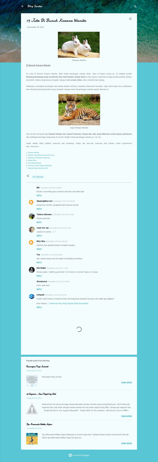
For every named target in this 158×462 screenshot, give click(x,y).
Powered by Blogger (79, 455)
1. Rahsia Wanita (33, 152)
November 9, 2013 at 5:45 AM (64, 201)
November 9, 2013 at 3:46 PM (55, 295)
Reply (39, 196)
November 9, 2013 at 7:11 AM (57, 268)
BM (38, 188)
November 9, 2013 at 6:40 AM (56, 241)
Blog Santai (34, 6)
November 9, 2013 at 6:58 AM (51, 255)
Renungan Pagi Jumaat (37, 366)
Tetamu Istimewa (44, 214)
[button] (130, 19)
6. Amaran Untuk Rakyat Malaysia (39, 165)
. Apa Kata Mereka (34, 163)
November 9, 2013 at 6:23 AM (60, 228)
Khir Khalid (41, 268)
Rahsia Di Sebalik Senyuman (39, 158)
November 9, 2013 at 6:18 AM (63, 215)
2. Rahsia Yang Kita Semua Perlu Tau (40, 155)
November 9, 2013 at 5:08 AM (51, 188)
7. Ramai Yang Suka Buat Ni (37, 168)
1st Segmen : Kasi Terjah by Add (41, 394)
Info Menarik (38, 177)
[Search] (135, 7)
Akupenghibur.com (44, 201)
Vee (38, 255)
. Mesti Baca (32, 160)
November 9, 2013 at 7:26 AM (58, 282)
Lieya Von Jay (43, 228)
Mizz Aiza (41, 241)
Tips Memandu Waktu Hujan (39, 424)
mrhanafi (40, 295)
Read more (126, 382)
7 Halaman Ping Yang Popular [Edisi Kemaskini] (68, 303)
